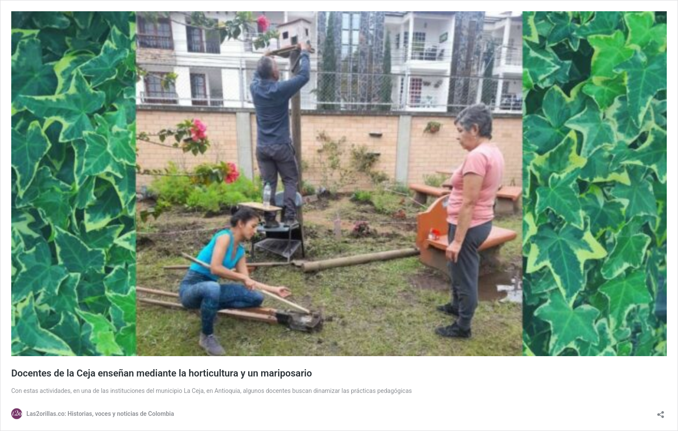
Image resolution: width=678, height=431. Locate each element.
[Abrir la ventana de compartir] (661, 411)
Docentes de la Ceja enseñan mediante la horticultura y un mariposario (161, 373)
